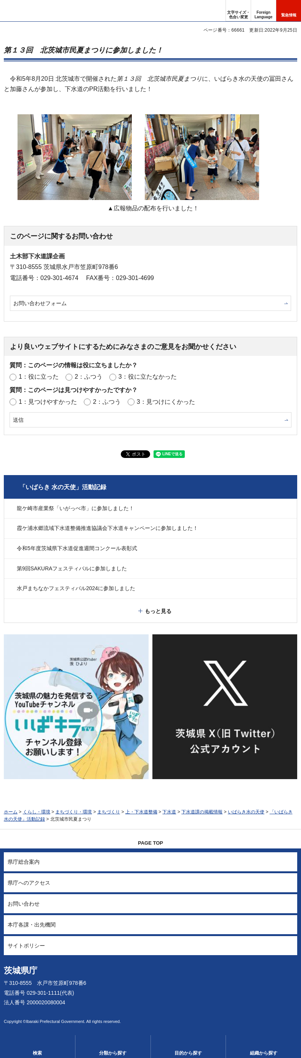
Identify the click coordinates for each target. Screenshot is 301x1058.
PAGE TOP (150, 843)
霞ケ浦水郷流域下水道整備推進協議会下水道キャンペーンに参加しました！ (107, 528)
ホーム (11, 812)
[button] (263, 10)
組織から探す (263, 1053)
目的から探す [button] (188, 1053)
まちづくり (108, 812)
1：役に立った (39, 376)
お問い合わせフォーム (40, 303)
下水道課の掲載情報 (202, 812)
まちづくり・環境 (73, 812)
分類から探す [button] (112, 1053)
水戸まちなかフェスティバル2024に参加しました (76, 588)
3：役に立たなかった (147, 376)
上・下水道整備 (141, 812)
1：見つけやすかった (48, 402)
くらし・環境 (36, 812)
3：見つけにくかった (166, 402)
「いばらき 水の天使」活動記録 (62, 487)
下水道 (169, 812)
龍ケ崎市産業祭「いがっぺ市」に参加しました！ (75, 508)
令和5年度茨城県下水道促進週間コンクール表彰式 (77, 548)
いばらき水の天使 (246, 812)
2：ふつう (88, 376)
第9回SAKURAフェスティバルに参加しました (72, 568)
